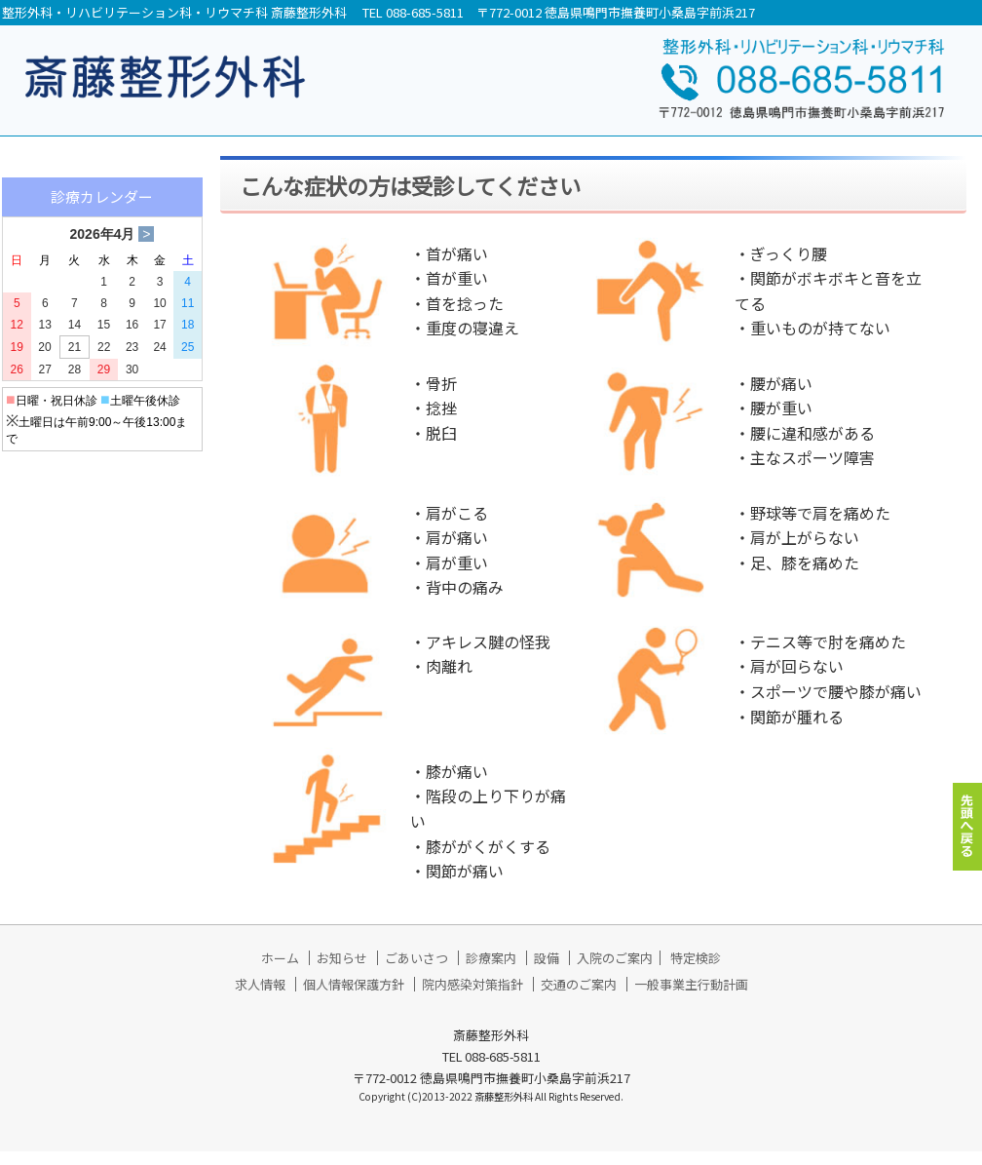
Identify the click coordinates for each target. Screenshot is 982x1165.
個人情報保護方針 (353, 998)
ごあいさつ (416, 971)
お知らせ (342, 971)
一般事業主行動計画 (691, 998)
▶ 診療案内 (61, 320)
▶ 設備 (45, 367)
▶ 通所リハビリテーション (108, 475)
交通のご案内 (579, 998)
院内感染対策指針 (472, 998)
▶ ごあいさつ (69, 274)
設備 (546, 971)
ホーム (280, 971)
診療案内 (491, 971)
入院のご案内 (615, 971)
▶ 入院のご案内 (76, 414)
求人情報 (260, 998)
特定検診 (695, 971)
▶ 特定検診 (61, 535)
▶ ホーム (53, 179)
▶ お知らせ (61, 227)
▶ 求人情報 (61, 582)
